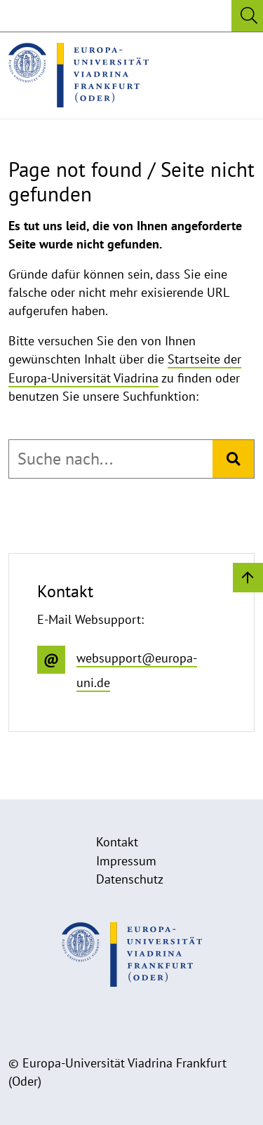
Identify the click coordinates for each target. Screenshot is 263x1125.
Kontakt (117, 842)
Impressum (126, 861)
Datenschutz (129, 879)
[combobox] (110, 459)
